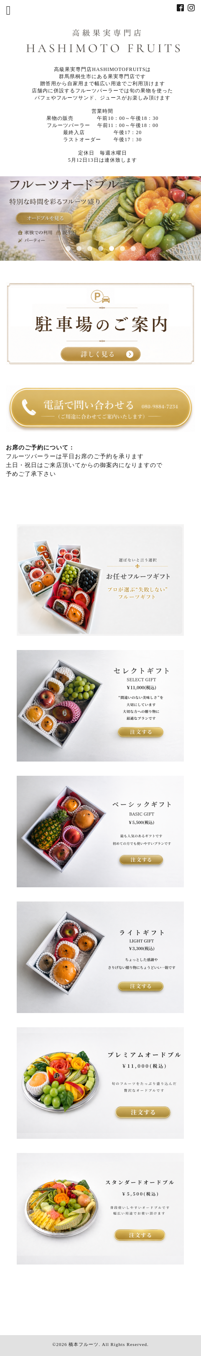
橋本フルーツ (84, 1344)
